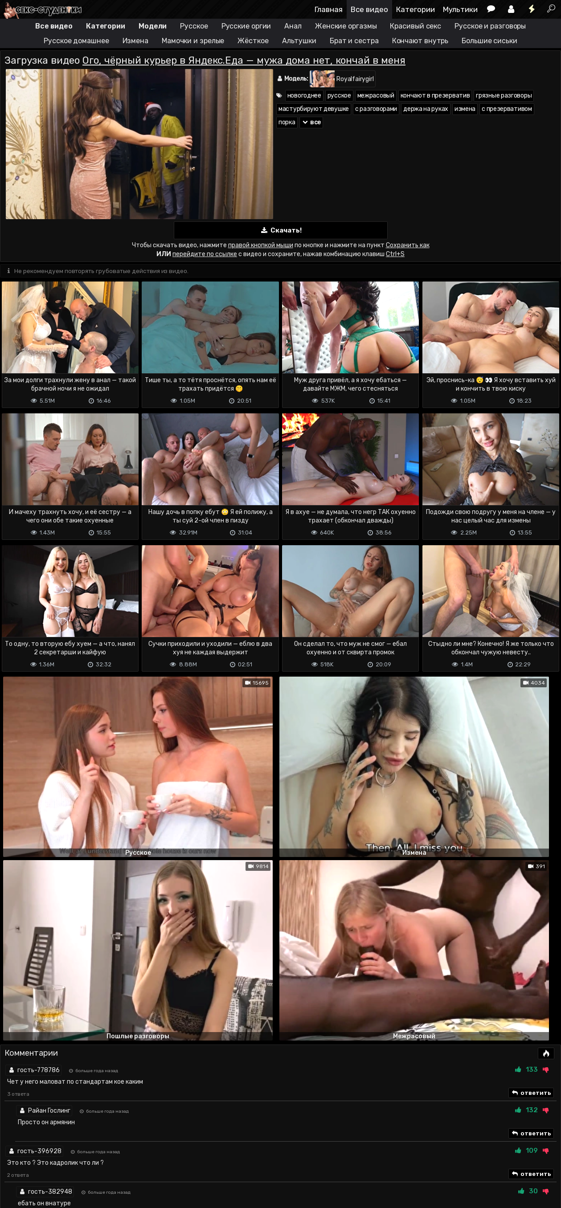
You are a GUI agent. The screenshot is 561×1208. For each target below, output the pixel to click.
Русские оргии (246, 26)
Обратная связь (93, 1166)
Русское (194, 26)
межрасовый (375, 95)
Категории (415, 9)
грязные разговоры (504, 95)
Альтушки (299, 41)
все (311, 122)
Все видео (369, 9)
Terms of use (46, 1166)
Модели (153, 26)
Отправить (35, 1130)
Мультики (460, 9)
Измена (135, 41)
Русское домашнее (76, 41)
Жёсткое (253, 41)
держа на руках (425, 109)
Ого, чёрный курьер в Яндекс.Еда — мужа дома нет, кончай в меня (243, 60)
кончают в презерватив (435, 95)
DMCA (14, 1166)
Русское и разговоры (490, 26)
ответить (531, 821)
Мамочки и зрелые (193, 41)
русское (339, 95)
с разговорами (376, 109)
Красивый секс (415, 26)
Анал (293, 26)
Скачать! (281, 230)
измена (465, 109)
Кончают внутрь (420, 41)
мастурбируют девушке (313, 109)
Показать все (280, 1040)
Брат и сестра (354, 41)
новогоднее (304, 95)
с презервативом (507, 109)
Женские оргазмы (346, 26)
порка (286, 122)
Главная (329, 9)
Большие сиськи (489, 41)
